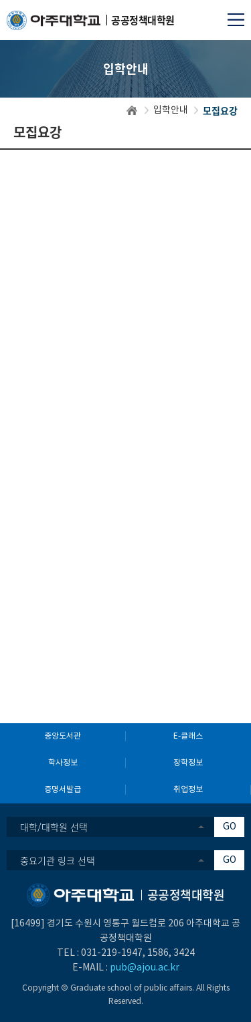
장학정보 (188, 763)
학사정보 (63, 763)
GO (229, 826)
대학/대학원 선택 (54, 827)
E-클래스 (188, 736)
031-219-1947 (112, 953)
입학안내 (170, 110)
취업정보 (188, 789)
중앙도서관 (62, 736)
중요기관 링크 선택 (57, 860)
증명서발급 (62, 789)
